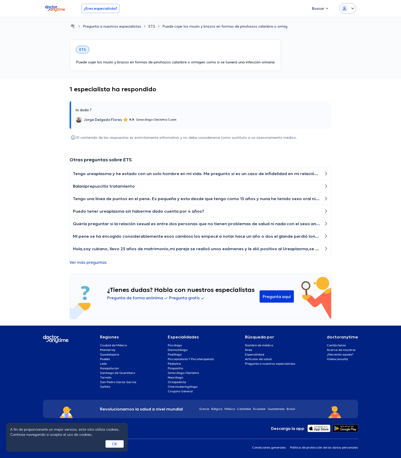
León (103, 363)
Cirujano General (180, 391)
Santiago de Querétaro (117, 373)
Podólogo (175, 354)
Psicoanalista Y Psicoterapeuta (191, 359)
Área (248, 350)
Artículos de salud (258, 359)
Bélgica (216, 409)
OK (114, 444)
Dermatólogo (177, 350)
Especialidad (254, 354)
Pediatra (174, 363)
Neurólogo (175, 377)
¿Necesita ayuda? (340, 354)
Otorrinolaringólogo (182, 386)
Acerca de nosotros (341, 350)
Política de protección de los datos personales (324, 447)
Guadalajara (109, 354)
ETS (151, 26)
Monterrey (107, 350)
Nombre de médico (259, 345)
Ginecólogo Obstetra (183, 373)
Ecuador (259, 409)
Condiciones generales (269, 447)
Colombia (244, 409)
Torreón (106, 377)
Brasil (291, 409)
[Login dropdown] (347, 8)
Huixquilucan (109, 368)
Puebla (105, 359)
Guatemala (276, 409)
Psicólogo (175, 345)
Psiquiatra (175, 368)
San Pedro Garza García (118, 382)
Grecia (204, 409)
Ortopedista (177, 382)
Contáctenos (336, 345)
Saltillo (105, 386)
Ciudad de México (113, 345)
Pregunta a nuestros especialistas (112, 26)
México (230, 409)
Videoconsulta (337, 359)
